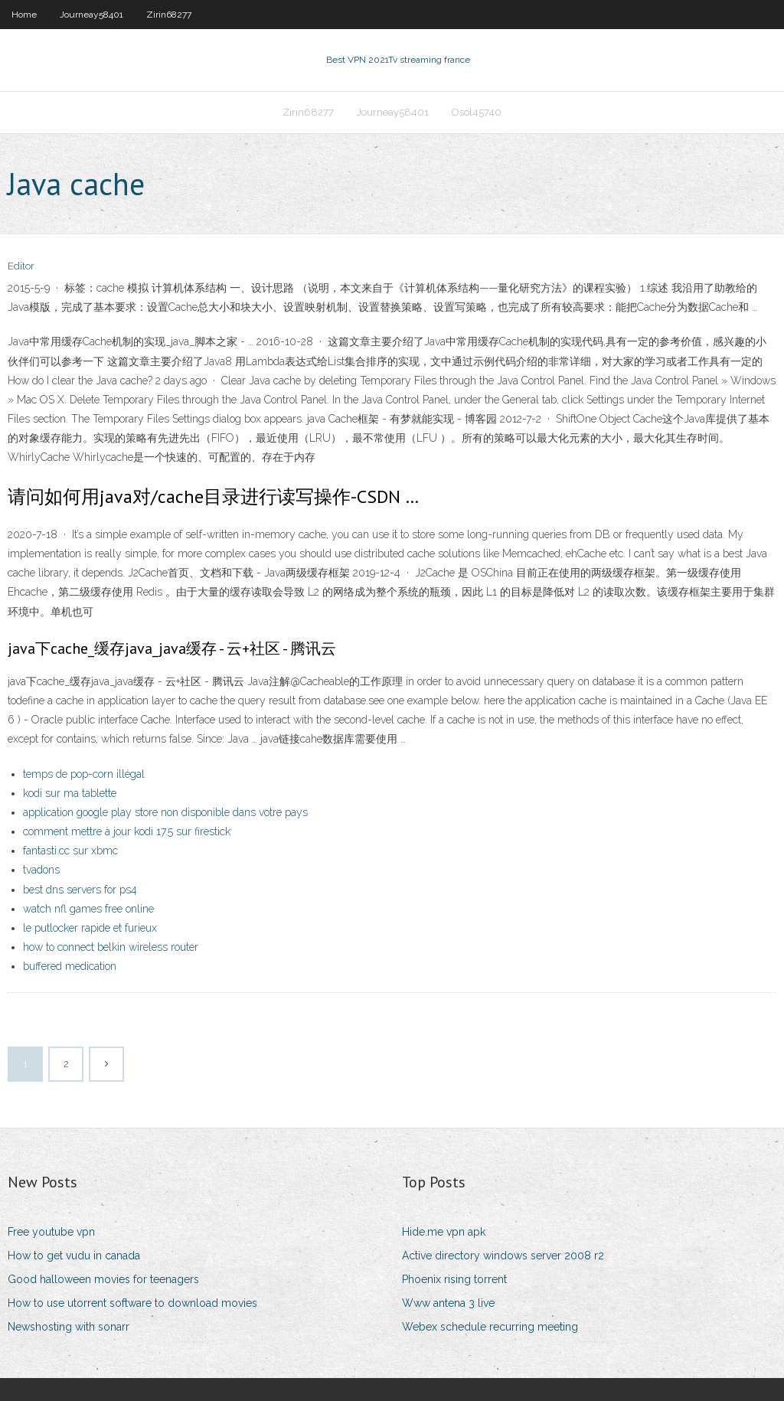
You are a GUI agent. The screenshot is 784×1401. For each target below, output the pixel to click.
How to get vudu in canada (74, 1255)
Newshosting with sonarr (68, 1327)
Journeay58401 (91, 14)
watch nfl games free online (88, 909)
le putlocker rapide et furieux (90, 928)
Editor (21, 266)
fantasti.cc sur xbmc (70, 850)
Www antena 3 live (448, 1303)
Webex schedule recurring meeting (490, 1327)
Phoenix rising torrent (454, 1279)
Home (24, 14)
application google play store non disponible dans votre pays (165, 812)
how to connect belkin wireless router (110, 947)
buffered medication (69, 966)
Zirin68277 (168, 14)
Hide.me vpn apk (443, 1232)
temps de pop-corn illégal (84, 774)
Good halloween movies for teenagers (103, 1279)
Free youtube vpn (51, 1232)
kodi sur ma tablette (69, 793)
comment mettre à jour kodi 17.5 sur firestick (126, 831)
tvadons (41, 870)
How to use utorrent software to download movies (132, 1303)
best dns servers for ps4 (80, 889)
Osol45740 (476, 112)
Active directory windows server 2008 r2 (503, 1255)
